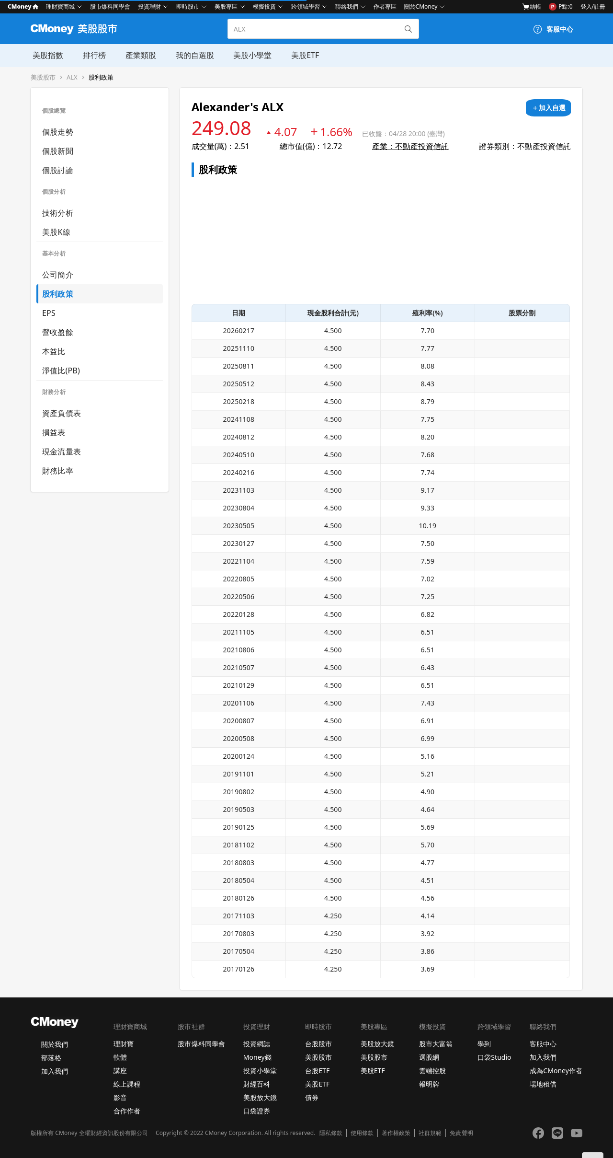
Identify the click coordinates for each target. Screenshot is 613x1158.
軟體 (120, 1057)
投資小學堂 (260, 1070)
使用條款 (362, 1133)
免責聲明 (461, 1133)
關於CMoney (421, 6)
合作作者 (127, 1110)
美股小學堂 (249, 55)
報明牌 (429, 1084)
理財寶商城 (60, 6)
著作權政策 (396, 1133)
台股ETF (317, 1070)
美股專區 (226, 6)
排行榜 (91, 55)
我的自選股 (191, 55)
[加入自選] (548, 107)
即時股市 (187, 6)
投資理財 (149, 6)
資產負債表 (61, 413)
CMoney (23, 6)
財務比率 (57, 470)
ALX (72, 77)
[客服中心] (553, 29)
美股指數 (46, 55)
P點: (560, 7)
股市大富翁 (436, 1043)
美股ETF (301, 55)
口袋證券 (256, 1110)
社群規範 (430, 1133)
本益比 (54, 351)
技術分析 (57, 213)
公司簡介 (57, 274)
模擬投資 (264, 6)
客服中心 (543, 1043)
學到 (484, 1043)
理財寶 (124, 1043)
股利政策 (101, 77)
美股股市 (43, 77)
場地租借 (543, 1084)
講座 (120, 1070)
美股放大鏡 (260, 1097)
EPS (49, 313)
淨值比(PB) (61, 370)
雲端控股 (432, 1070)
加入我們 (54, 1071)
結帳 (531, 7)
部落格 (51, 1057)
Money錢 (257, 1057)
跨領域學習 (305, 6)
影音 (120, 1097)
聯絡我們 (346, 6)
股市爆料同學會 (110, 6)
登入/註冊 (592, 6)
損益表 (54, 432)
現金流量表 (61, 451)
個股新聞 (57, 151)
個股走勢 (57, 132)
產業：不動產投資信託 (410, 146)
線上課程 (127, 1084)
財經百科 (256, 1084)
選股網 (429, 1057)
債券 (311, 1097)
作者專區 (385, 6)
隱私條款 (330, 1133)
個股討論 (57, 170)
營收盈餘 (57, 332)
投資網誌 (256, 1043)
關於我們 (54, 1044)
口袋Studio (494, 1057)
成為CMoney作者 (556, 1070)
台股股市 (318, 1043)
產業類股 (138, 55)
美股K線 (56, 232)
